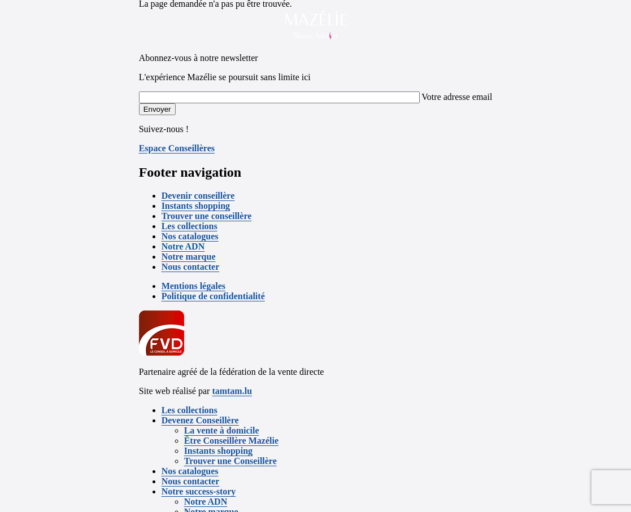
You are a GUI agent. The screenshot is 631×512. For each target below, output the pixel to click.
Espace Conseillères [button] (177, 148)
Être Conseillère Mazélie (231, 440)
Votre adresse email (456, 97)
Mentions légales (193, 286)
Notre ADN (183, 246)
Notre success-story (199, 491)
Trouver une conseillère (207, 216)
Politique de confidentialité (213, 296)
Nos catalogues (190, 236)
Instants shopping (196, 206)
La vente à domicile (221, 430)
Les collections (189, 226)
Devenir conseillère (198, 195)
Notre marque (189, 256)
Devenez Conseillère (200, 420)
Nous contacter (191, 267)
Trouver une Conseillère (230, 461)
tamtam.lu (232, 391)
